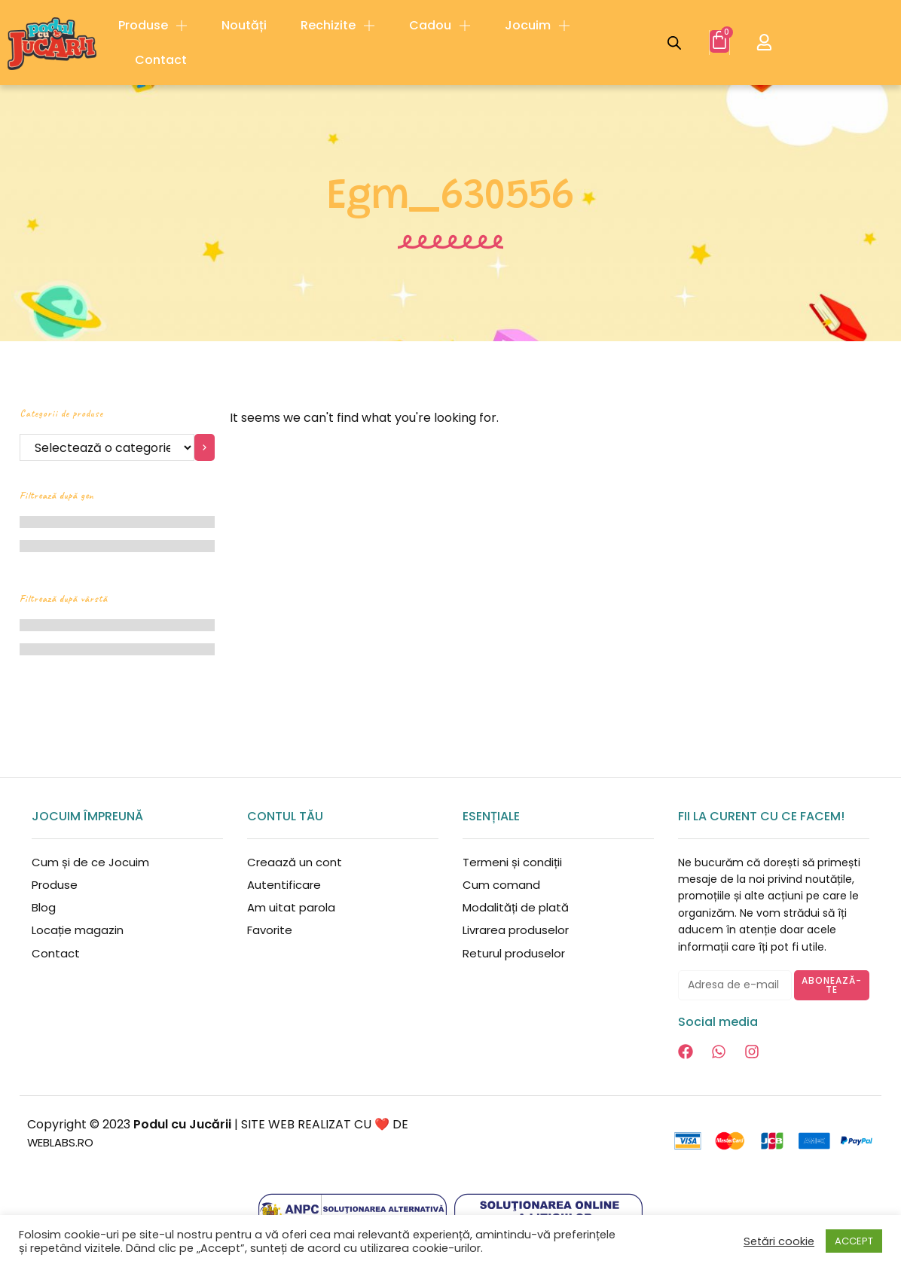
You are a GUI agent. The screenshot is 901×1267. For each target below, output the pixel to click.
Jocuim (537, 25)
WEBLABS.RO (64, 1142)
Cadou (440, 25)
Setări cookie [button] (779, 1241)
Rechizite (338, 25)
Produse (153, 25)
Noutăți (244, 25)
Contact (161, 60)
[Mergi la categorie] (204, 447)
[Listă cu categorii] (107, 447)
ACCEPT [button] (854, 1241)
